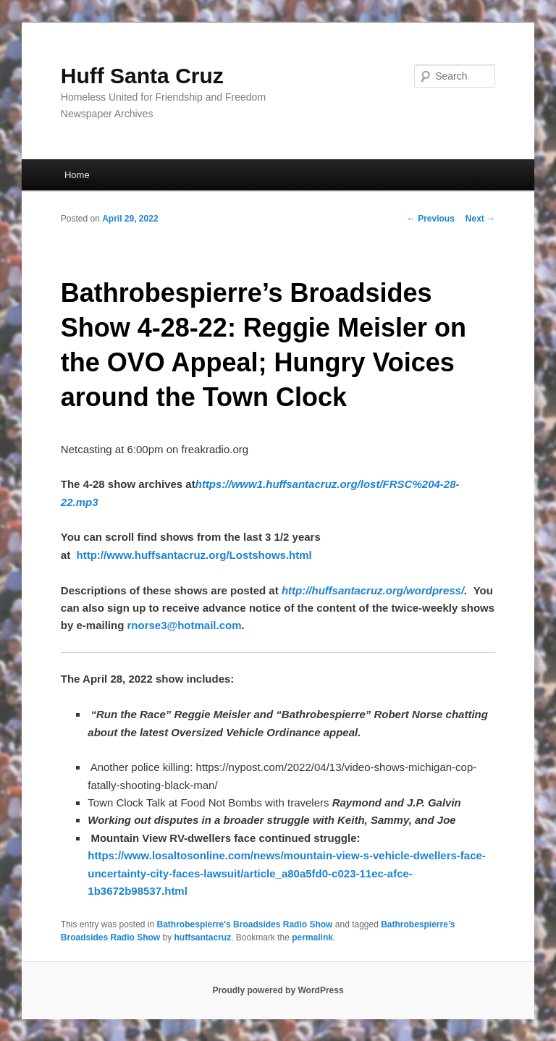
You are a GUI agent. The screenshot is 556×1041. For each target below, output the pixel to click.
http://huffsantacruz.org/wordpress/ (373, 590)
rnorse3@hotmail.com (184, 625)
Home (77, 174)
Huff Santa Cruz (142, 76)
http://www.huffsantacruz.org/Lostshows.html (193, 555)
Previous (431, 219)
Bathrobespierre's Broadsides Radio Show (245, 924)
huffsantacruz (203, 937)
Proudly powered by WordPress (277, 990)
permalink (312, 937)
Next (480, 219)
